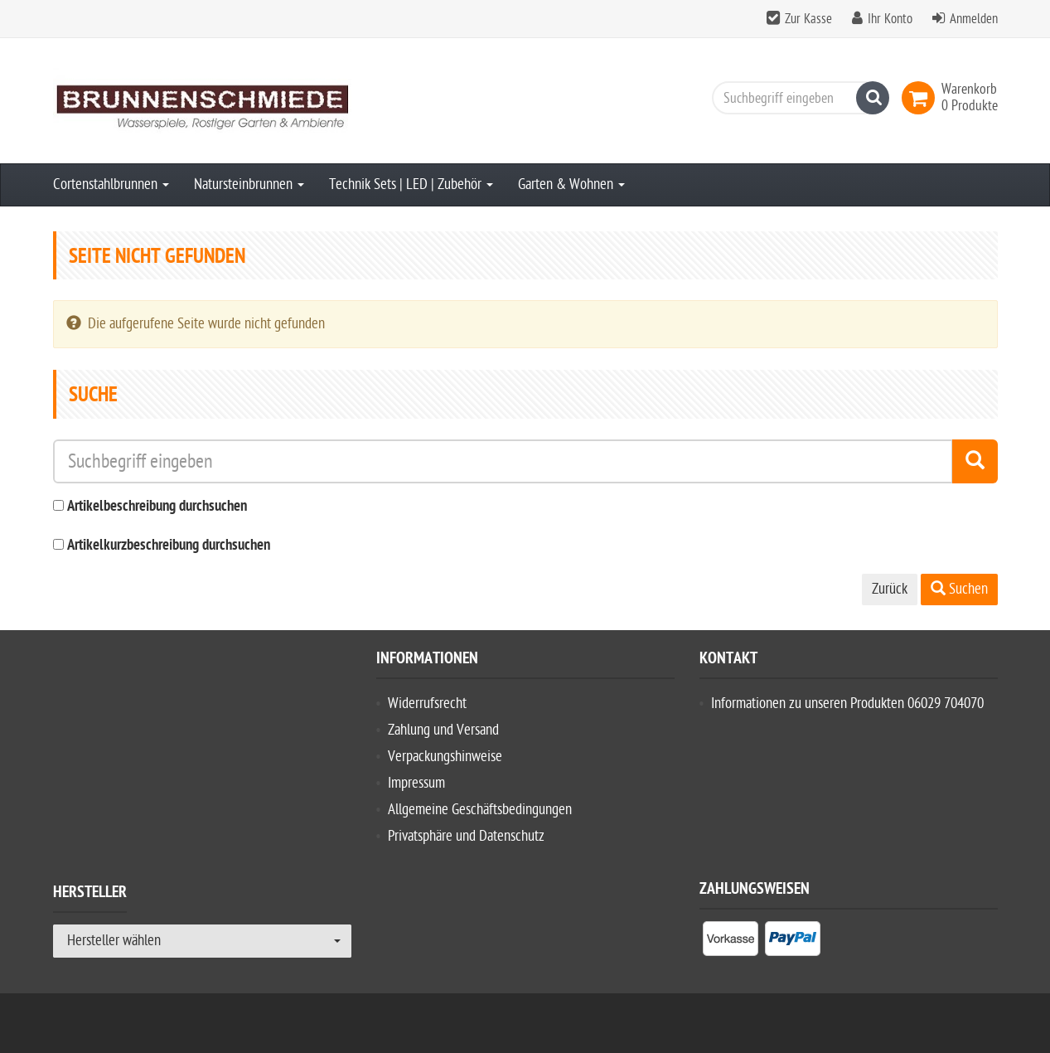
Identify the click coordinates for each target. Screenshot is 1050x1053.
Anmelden (974, 19)
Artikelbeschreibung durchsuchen (157, 507)
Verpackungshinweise (445, 756)
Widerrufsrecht (427, 703)
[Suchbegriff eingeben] (796, 97)
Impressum (416, 783)
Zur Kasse (808, 19)
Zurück (889, 589)
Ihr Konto (890, 19)
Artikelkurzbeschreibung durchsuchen (168, 546)
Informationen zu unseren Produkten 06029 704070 (847, 703)
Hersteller (90, 895)
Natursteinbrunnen (249, 184)
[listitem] (730, 942)
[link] (921, 97)
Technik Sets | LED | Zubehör (411, 184)
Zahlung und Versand (443, 730)
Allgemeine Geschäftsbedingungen (480, 809)
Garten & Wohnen (571, 184)
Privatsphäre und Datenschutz (466, 836)
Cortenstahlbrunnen (111, 184)
